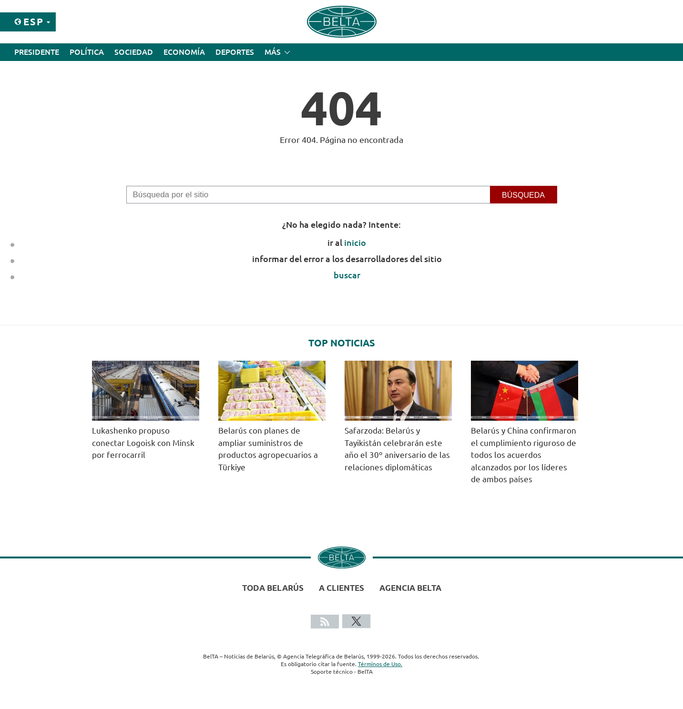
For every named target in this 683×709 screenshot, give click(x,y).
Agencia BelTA (410, 587)
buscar (347, 275)
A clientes (341, 587)
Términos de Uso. (380, 664)
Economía (184, 52)
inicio (355, 242)
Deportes (234, 52)
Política (87, 52)
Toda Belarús (273, 587)
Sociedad (133, 52)
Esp (33, 21)
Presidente (36, 52)
